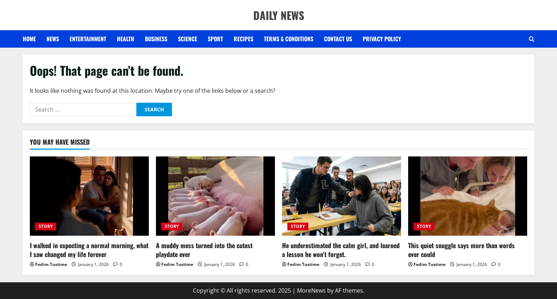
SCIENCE (187, 38)
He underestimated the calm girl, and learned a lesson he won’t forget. (341, 250)
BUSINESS (156, 38)
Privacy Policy (382, 38)
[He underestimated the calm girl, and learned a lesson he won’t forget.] (341, 196)
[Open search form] (531, 39)
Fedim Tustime (51, 264)
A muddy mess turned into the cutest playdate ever (204, 250)
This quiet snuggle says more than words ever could (461, 250)
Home (29, 38)
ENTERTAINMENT (88, 38)
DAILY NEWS (278, 15)
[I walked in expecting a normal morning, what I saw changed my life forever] (89, 196)
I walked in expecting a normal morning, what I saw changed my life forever (89, 250)
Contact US (338, 38)
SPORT (215, 38)
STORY (46, 226)
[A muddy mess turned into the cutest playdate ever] (215, 196)
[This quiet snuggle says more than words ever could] (467, 196)
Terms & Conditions (288, 38)
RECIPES (243, 38)
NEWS (53, 38)
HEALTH (125, 38)
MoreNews (311, 290)
